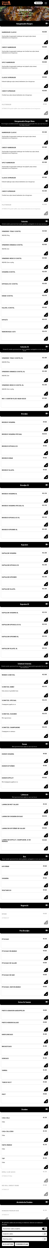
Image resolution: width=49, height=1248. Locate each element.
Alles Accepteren (8, 1244)
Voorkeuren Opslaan (22, 1244)
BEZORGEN (38, 3)
